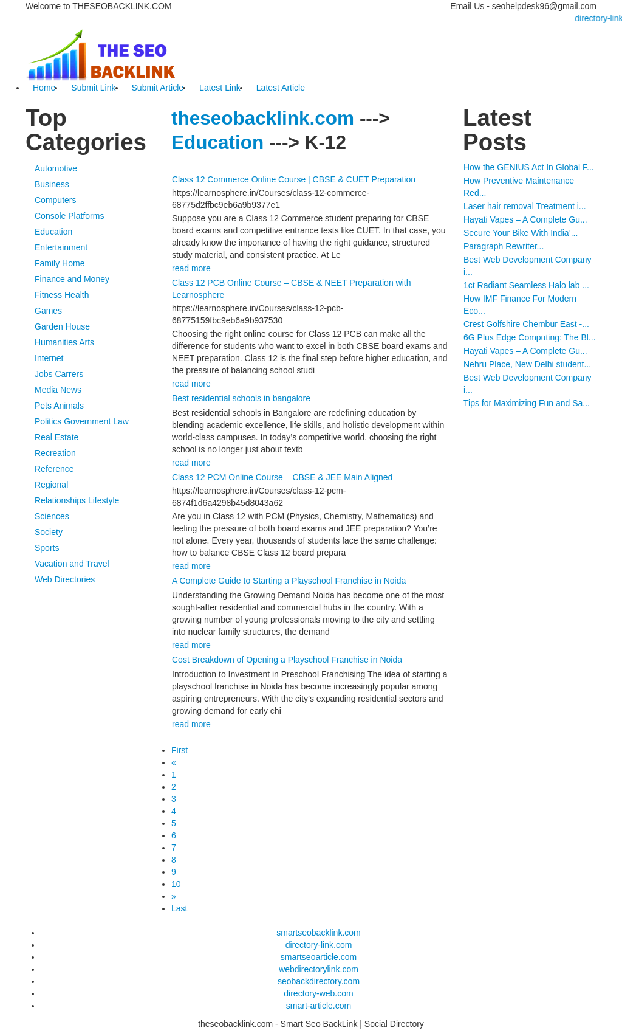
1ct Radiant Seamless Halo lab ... (526, 285)
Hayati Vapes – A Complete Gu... (525, 219)
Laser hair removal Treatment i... (524, 206)
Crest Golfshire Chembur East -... (526, 324)
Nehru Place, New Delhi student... (527, 364)
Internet (49, 358)
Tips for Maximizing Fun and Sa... (526, 403)
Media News (58, 390)
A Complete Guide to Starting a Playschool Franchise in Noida (289, 580)
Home (44, 87)
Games (48, 311)
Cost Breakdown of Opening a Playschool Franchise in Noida (287, 660)
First (179, 750)
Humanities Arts (64, 342)
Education (53, 232)
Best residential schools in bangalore (241, 398)
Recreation (55, 453)
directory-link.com (318, 945)
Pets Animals (59, 405)
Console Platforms (69, 216)
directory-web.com (318, 993)
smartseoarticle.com (319, 957)
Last (179, 908)
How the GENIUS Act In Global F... (528, 167)
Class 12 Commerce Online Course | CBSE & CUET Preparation (293, 179)
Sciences (52, 516)
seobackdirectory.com (319, 981)
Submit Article (158, 87)
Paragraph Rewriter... (503, 246)
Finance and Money (72, 279)
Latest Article (280, 87)
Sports (47, 548)
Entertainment (61, 247)
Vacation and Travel (72, 563)
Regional (51, 484)
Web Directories (65, 579)
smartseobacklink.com (318, 933)
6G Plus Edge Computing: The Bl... (529, 337)
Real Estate (56, 437)
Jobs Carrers (59, 374)
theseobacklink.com (262, 118)
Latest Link (220, 87)
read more (191, 268)
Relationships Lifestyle (77, 500)
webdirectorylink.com (318, 969)
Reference (54, 469)
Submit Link (93, 87)
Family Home (59, 263)
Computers (55, 200)
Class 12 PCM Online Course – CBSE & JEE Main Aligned (282, 477)
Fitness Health (62, 295)
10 (176, 884)
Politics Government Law (82, 421)
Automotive (56, 168)
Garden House (62, 326)
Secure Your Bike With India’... (520, 233)
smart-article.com (318, 1005)
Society (49, 532)
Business (52, 184)
